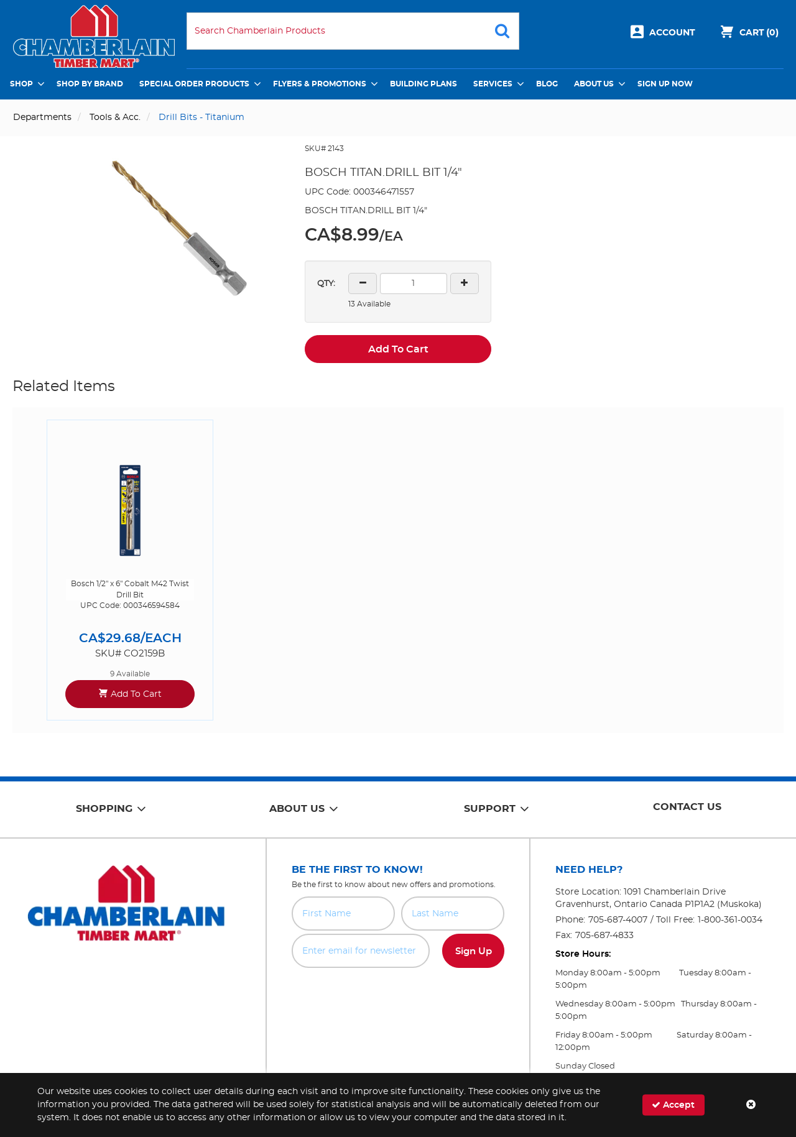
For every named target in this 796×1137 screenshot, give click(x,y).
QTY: (326, 284)
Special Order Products (194, 84)
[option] (130, 570)
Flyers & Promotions (319, 84)
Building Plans (423, 84)
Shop (21, 84)
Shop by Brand (90, 84)
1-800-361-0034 (730, 920)
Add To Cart (398, 349)
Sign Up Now (665, 84)
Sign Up (473, 951)
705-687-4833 (604, 935)
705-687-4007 (617, 920)
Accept (673, 1105)
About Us (594, 84)
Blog (547, 84)
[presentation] (398, 995)
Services (492, 84)
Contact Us (687, 807)
